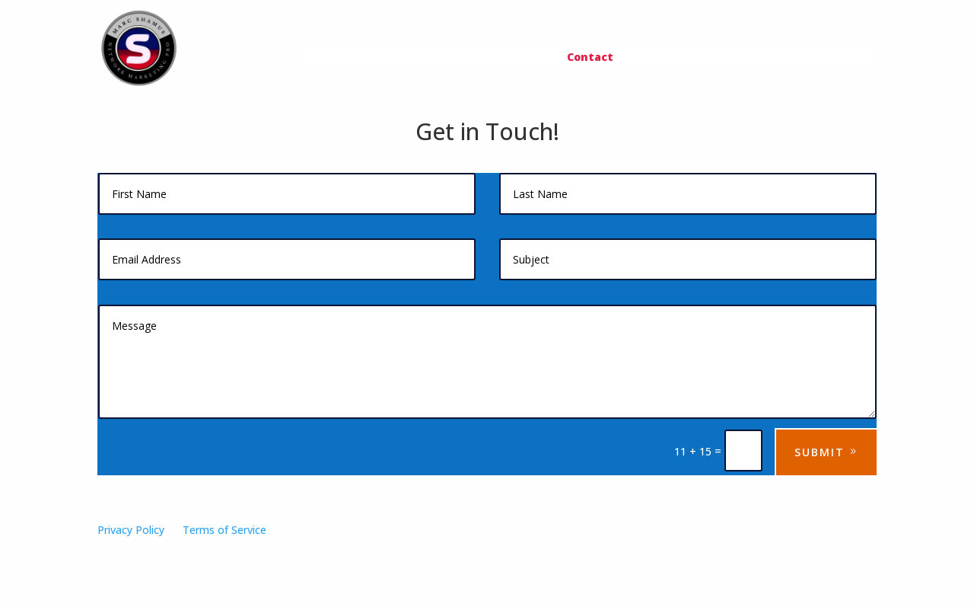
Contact (590, 58)
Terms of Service (224, 530)
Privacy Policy (130, 530)
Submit (819, 452)
